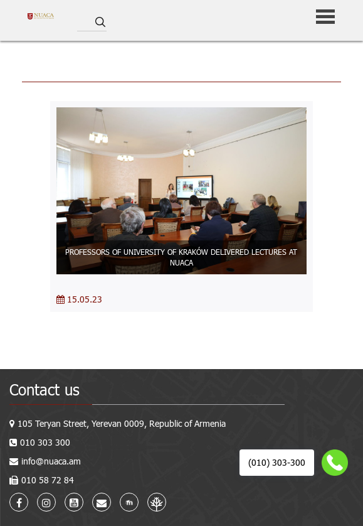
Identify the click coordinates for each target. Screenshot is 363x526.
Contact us (44, 389)
